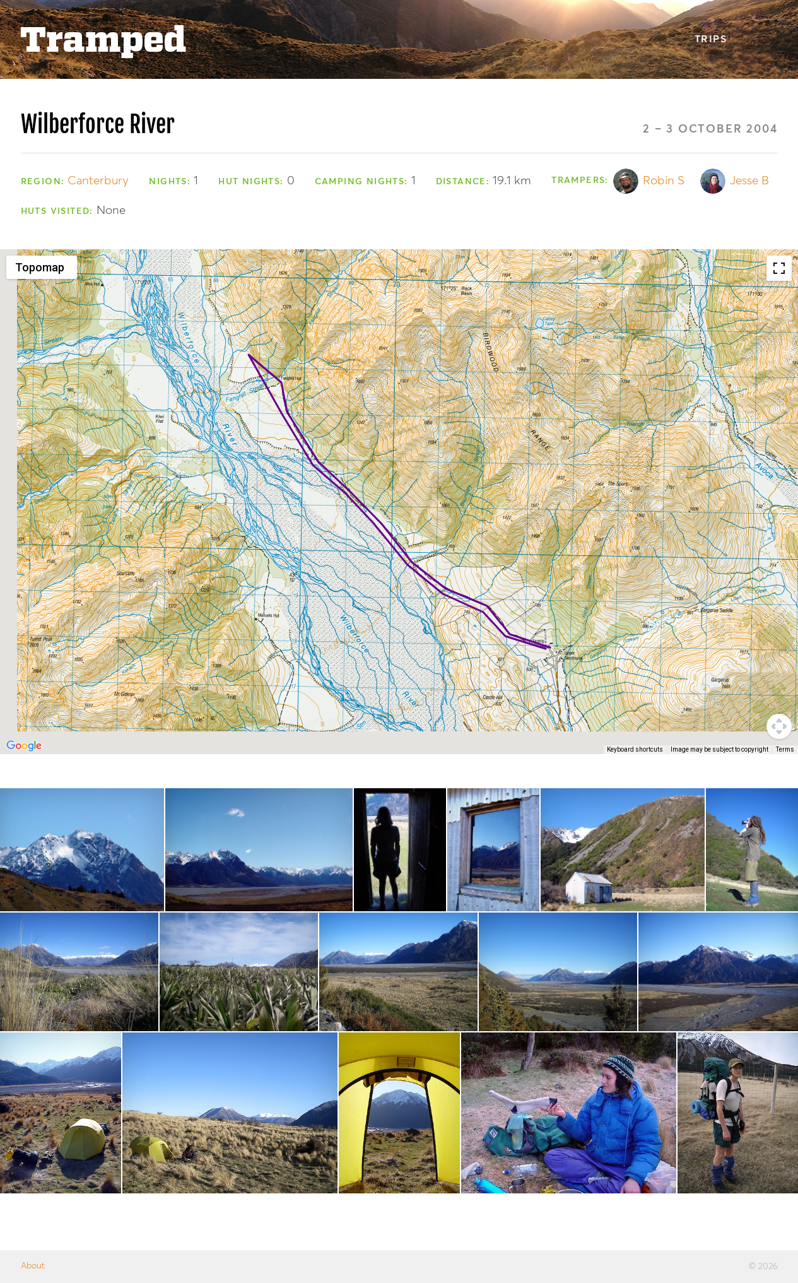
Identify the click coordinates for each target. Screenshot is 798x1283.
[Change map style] (41, 267)
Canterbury (98, 181)
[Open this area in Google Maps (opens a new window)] (24, 746)
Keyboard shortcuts (635, 749)
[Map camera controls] (779, 726)
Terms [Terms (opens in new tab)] (785, 749)
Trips (711, 40)
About (33, 1266)
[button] (248, 343)
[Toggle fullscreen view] (779, 268)
